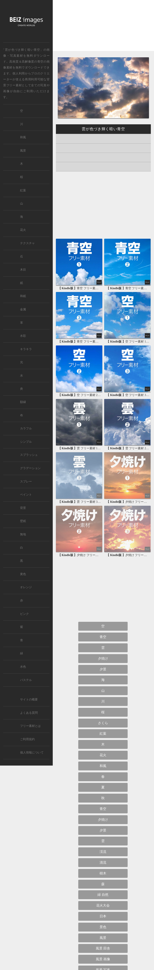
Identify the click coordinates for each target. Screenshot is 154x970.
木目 (23, 269)
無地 (23, 534)
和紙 (23, 296)
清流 (103, 862)
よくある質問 (29, 712)
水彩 (23, 335)
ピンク (24, 613)
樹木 (103, 873)
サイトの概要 (29, 699)
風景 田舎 (103, 948)
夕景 (103, 669)
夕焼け (103, 658)
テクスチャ (27, 243)
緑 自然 (102, 894)
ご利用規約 (27, 739)
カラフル (26, 428)
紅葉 (103, 733)
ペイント (26, 494)
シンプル (26, 441)
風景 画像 (103, 959)
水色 (23, 666)
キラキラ (26, 349)
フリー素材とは (30, 726)
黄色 (23, 574)
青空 (40, 61)
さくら (103, 723)
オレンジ (26, 587)
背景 (23, 508)
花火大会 (103, 905)
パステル (26, 680)
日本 (103, 916)
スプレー (26, 481)
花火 (103, 755)
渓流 (103, 852)
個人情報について (32, 752)
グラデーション (30, 468)
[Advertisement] (103, 29)
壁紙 (23, 521)
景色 (103, 927)
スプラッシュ (29, 454)
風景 (103, 938)
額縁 (23, 402)
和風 (103, 766)
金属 (23, 309)
